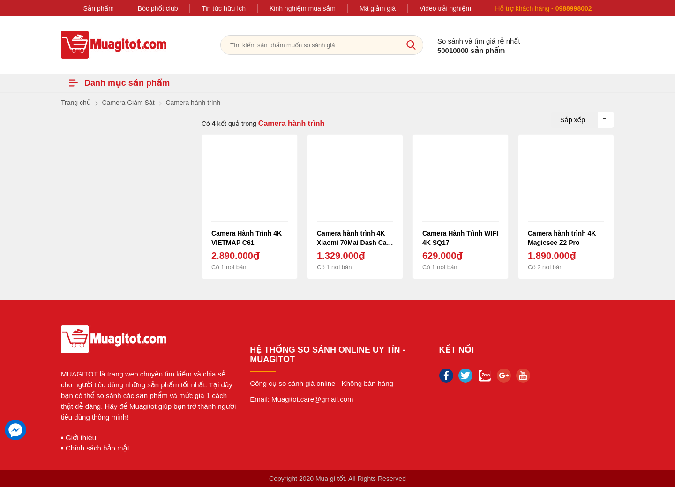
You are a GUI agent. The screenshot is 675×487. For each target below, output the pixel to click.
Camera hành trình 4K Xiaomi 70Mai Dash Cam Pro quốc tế (354, 237)
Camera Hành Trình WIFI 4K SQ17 (460, 237)
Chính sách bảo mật (97, 448)
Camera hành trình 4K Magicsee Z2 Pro (562, 237)
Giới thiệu (81, 438)
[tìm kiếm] (411, 45)
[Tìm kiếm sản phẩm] (322, 45)
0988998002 (573, 8)
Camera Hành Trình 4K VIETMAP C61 (246, 237)
